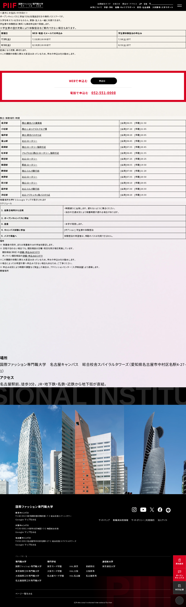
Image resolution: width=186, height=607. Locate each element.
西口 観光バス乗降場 (32, 122)
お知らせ (116, 3)
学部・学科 (108, 7)
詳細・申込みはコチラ (30, 252)
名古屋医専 (91, 575)
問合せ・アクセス (129, 3)
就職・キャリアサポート (125, 7)
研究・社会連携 (143, 7)
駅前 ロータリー (29, 164)
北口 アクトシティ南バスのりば (36, 194)
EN (145, 3)
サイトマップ (104, 520)
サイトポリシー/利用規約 (143, 520)
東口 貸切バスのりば (31, 134)
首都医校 (90, 566)
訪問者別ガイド (104, 3)
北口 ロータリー (29, 140)
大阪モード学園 (54, 571)
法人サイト (163, 520)
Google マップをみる (25, 519)
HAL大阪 (74, 571)
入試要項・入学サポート (162, 7)
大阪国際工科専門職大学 (27, 575)
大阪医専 (90, 571)
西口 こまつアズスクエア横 (34, 128)
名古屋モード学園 (55, 575)
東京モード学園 (54, 566)
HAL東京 (74, 566)
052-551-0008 (103, 92)
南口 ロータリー (29, 182)
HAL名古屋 (75, 575)
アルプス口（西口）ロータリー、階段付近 (40, 152)
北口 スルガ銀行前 (30, 188)
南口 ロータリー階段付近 (34, 146)
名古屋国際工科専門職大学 (28, 580)
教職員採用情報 (120, 520)
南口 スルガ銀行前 (30, 170)
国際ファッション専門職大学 (28, 566)
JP (140, 3)
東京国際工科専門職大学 (27, 571)
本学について (96, 7)
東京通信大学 (108, 566)
